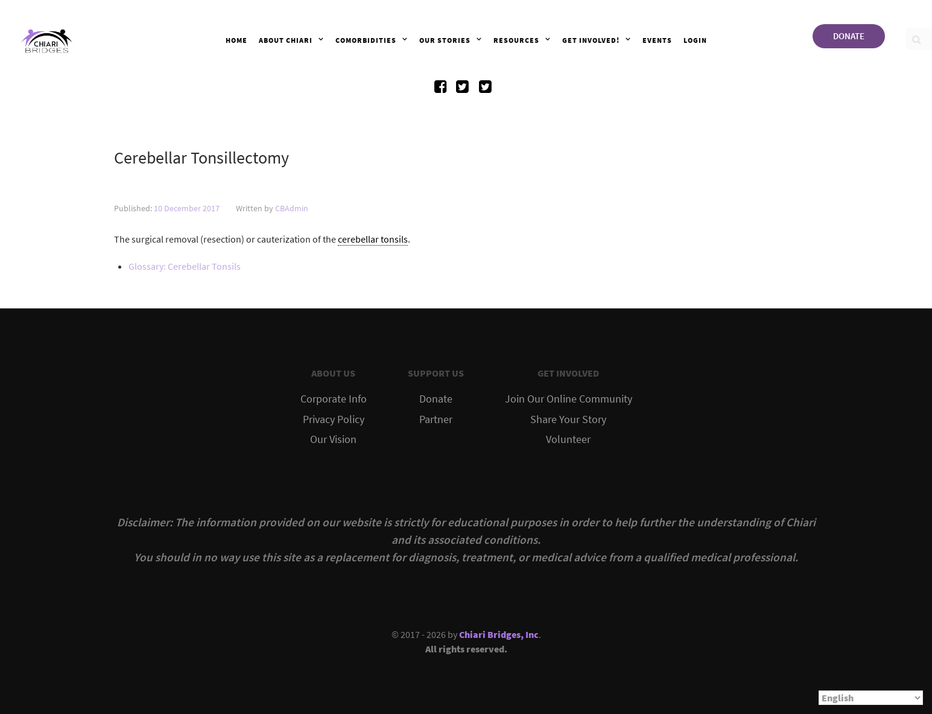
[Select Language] (871, 697)
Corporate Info (333, 399)
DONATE (848, 36)
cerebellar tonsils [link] (373, 239)
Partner (435, 419)
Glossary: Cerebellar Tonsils (184, 266)
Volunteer (568, 439)
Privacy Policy (333, 419)
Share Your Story (568, 419)
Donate (435, 399)
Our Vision (333, 439)
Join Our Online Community (568, 399)
